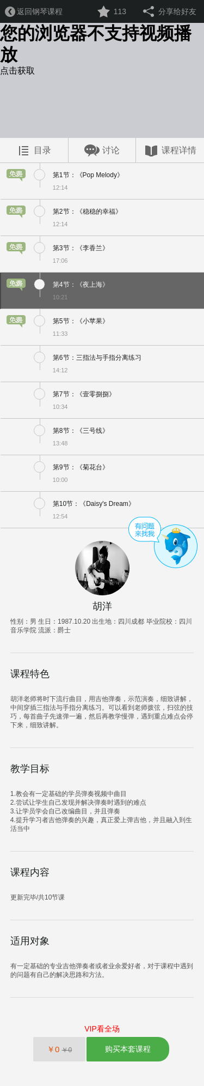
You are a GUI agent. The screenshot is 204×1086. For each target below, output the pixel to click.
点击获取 (17, 70)
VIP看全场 (102, 1028)
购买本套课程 (128, 1049)
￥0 (59, 1049)
